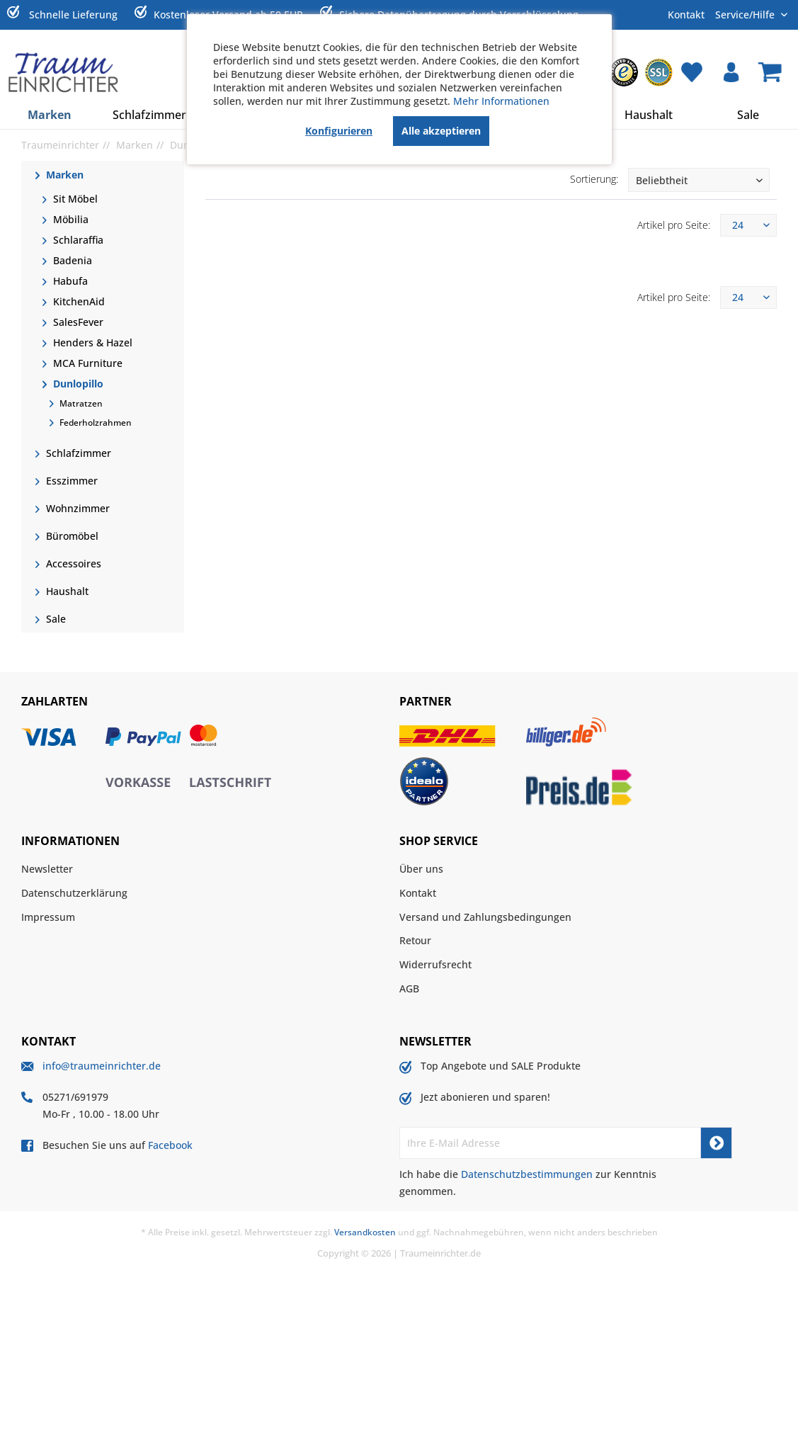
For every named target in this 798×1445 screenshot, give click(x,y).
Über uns (421, 869)
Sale (54, 618)
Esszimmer (70, 480)
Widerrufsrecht (435, 964)
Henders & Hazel (91, 342)
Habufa (69, 281)
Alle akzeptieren (441, 130)
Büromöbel (70, 536)
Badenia (71, 260)
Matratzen (80, 403)
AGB (409, 988)
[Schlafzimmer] (150, 115)
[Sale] (748, 115)
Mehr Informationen (501, 101)
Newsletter (47, 869)
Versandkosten (365, 1232)
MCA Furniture (86, 363)
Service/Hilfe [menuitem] (746, 14)
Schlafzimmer (77, 453)
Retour (415, 940)
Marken (63, 174)
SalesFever (76, 322)
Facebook (170, 1145)
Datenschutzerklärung (74, 893)
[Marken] (50, 115)
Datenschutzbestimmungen (527, 1174)
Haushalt (66, 591)
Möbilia (69, 219)
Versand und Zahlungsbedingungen (485, 917)
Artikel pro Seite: (673, 225)
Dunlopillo (76, 383)
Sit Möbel (74, 198)
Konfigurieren (338, 130)
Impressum (48, 917)
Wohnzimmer (76, 508)
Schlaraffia (76, 239)
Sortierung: (594, 179)
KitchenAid (77, 301)
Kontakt (686, 14)
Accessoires (72, 563)
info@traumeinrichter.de (101, 1065)
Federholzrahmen (94, 422)
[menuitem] (624, 72)
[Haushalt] (648, 115)
